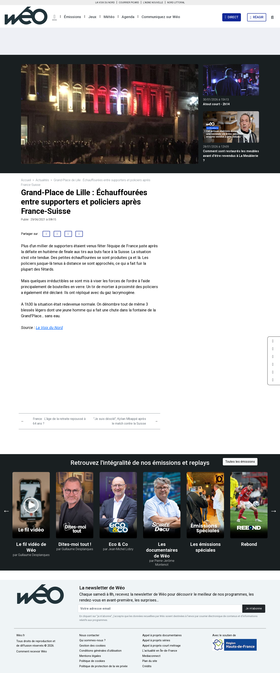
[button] (54, 17)
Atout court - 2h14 (216, 104)
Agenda (128, 17)
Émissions (72, 17)
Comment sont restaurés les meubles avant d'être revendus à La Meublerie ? (231, 155)
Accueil (26, 180)
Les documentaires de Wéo (162, 550)
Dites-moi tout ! (74, 544)
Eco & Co (118, 544)
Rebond (249, 544)
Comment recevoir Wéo (31, 651)
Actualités (42, 180)
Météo (109, 17)
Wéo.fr (20, 635)
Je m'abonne (254, 608)
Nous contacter (89, 635)
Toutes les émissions (240, 461)
